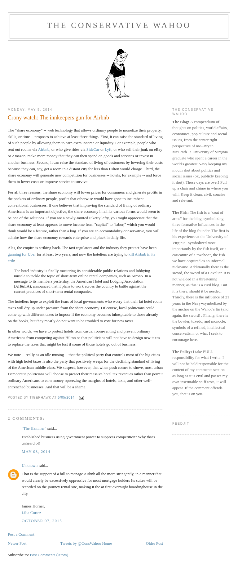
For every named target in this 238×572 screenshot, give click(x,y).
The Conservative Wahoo (119, 25)
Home (107, 543)
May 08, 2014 (36, 451)
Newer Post (17, 543)
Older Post (154, 543)
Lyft (108, 149)
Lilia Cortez (31, 512)
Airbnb (43, 149)
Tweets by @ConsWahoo (80, 543)
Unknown (29, 465)
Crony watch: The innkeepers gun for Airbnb (58, 117)
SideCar (92, 149)
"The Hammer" (34, 428)
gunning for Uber (22, 254)
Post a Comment (21, 534)
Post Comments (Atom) (49, 554)
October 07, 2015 (42, 520)
